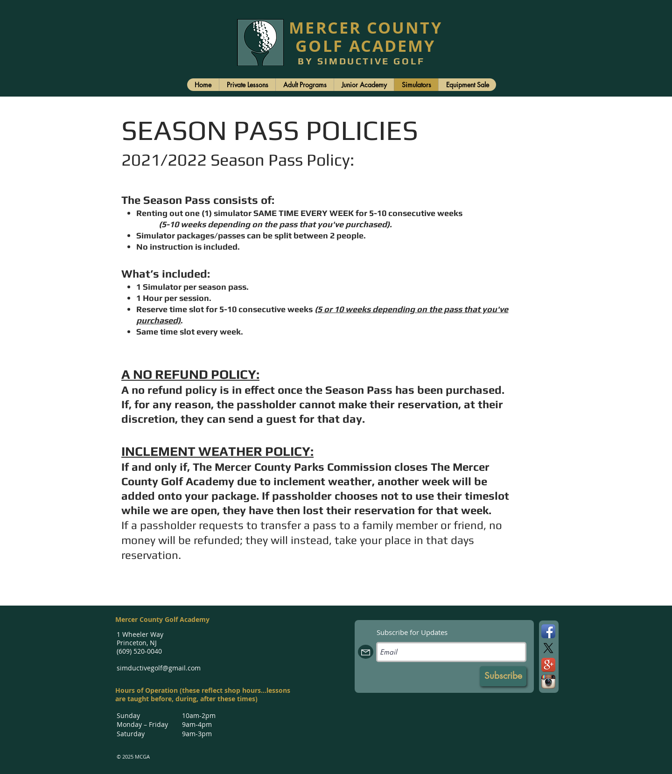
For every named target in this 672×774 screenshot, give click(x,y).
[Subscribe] (503, 676)
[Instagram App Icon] (548, 682)
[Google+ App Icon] (548, 665)
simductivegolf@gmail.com (159, 667)
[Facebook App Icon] (548, 631)
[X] (548, 648)
